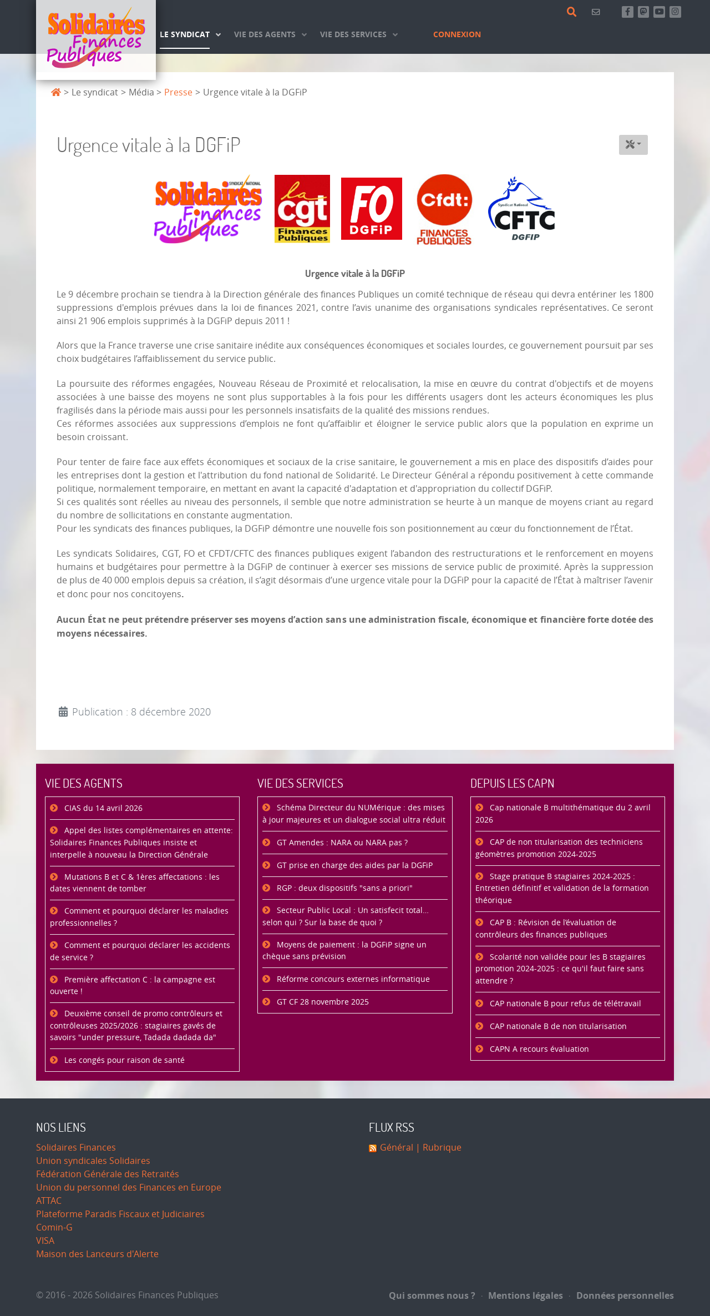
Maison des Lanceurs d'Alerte (97, 1254)
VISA (45, 1241)
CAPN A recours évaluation (538, 1049)
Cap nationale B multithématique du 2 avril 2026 (563, 814)
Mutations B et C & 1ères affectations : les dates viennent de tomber (135, 883)
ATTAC (49, 1201)
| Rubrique (437, 1147)
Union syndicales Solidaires (93, 1161)
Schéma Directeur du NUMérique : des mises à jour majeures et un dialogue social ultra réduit (353, 814)
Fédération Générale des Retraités (107, 1174)
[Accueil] (96, 40)
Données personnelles (621, 1295)
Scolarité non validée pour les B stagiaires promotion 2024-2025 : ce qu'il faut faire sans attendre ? (560, 969)
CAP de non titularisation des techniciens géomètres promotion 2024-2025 (559, 848)
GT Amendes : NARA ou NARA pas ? (341, 843)
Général (396, 1147)
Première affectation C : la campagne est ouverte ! (132, 986)
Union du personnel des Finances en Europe (128, 1187)
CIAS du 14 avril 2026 (102, 808)
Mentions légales (522, 1295)
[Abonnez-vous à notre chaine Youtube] (659, 12)
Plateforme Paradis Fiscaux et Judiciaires (120, 1214)
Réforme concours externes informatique (352, 979)
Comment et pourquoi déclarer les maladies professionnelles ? (139, 917)
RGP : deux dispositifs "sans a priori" (344, 888)
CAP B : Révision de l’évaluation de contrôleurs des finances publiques (545, 929)
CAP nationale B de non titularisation (557, 1026)
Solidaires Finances (76, 1147)
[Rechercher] (574, 12)
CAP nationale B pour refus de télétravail (564, 1004)
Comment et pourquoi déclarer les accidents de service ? (140, 951)
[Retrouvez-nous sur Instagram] (675, 12)
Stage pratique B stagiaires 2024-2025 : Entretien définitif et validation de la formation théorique (562, 888)
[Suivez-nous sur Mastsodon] (644, 12)
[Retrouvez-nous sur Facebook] (627, 12)
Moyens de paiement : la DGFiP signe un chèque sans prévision (344, 951)
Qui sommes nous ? (432, 1295)
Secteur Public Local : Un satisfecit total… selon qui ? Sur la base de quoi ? (345, 916)
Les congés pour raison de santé (123, 1060)
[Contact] (598, 12)
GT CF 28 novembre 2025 (322, 1002)
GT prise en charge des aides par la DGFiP (354, 865)
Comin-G (54, 1227)
